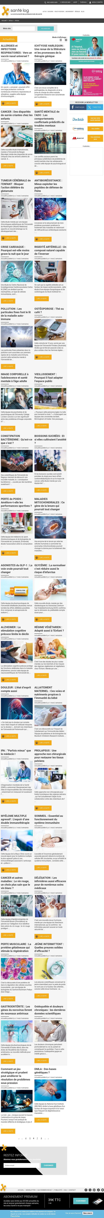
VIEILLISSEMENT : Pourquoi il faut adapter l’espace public (48, 378)
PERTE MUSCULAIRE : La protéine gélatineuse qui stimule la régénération (16, 948)
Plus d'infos (15, 1216)
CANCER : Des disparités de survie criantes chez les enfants (17, 115)
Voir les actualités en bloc (66, 40)
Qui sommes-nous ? (44, 1190)
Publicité (58, 1190)
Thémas (83, 2)
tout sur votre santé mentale (95, 119)
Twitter (90, 1190)
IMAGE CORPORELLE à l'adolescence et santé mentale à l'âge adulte (14, 378)
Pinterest (94, 1190)
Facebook (86, 1190)
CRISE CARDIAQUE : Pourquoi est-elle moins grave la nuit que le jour (15, 250)
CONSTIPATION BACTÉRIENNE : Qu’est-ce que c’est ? (16, 439)
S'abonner (48, 1165)
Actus (45, 11)
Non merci (87, 1213)
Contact (72, 1190)
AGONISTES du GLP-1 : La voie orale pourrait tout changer (16, 569)
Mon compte (97, 2)
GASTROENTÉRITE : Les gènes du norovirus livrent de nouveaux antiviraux (16, 1010)
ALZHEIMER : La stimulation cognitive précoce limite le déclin (15, 631)
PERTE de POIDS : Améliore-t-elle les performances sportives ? (16, 502)
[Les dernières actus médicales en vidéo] (86, 175)
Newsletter (31, 1190)
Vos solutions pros (95, 138)
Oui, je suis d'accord (73, 1213)
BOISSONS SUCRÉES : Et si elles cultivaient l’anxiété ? (50, 439)
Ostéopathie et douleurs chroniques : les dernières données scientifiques (49, 1010)
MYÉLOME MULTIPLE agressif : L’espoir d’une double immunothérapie (15, 819)
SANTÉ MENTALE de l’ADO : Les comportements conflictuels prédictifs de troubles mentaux (49, 118)
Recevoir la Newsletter (86, 102)
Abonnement (69, 11)
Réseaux (77, 11)
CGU (65, 1190)
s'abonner (81, 1201)
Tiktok (98, 1190)
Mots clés (7, 28)
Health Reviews (59, 11)
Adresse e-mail (10, 1162)
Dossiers (50, 11)
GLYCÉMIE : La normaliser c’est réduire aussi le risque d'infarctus (50, 569)
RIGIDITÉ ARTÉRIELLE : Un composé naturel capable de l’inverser (50, 250)
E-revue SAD (65, 2)
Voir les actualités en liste (61, 40)
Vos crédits (95, 129)
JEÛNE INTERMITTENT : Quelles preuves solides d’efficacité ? (49, 948)
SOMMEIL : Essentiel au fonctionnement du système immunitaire (48, 819)
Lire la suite (11, 103)
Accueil (4, 21)
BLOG (82, 11)
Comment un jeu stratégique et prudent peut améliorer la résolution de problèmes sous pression (15, 1076)
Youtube (102, 1190)
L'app (75, 2)
